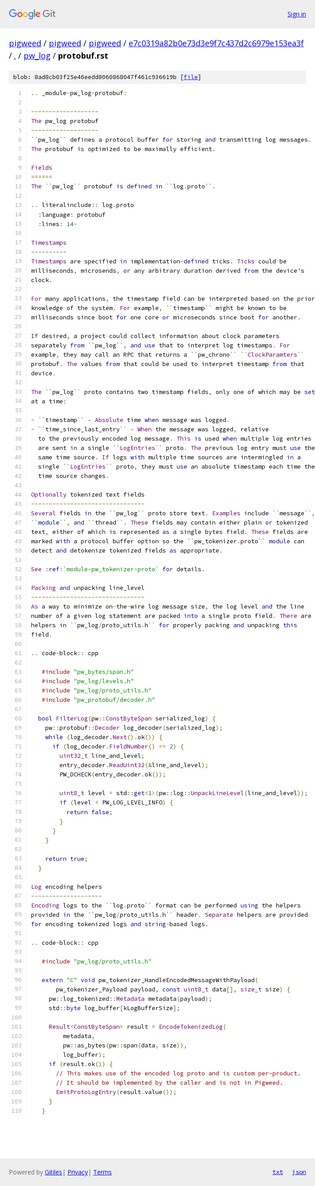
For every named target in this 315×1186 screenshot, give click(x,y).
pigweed (25, 43)
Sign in (296, 14)
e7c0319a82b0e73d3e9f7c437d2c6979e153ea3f (216, 43)
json (299, 1172)
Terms (102, 1172)
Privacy (77, 1172)
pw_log (37, 55)
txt (277, 1172)
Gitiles (53, 1172)
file (191, 77)
